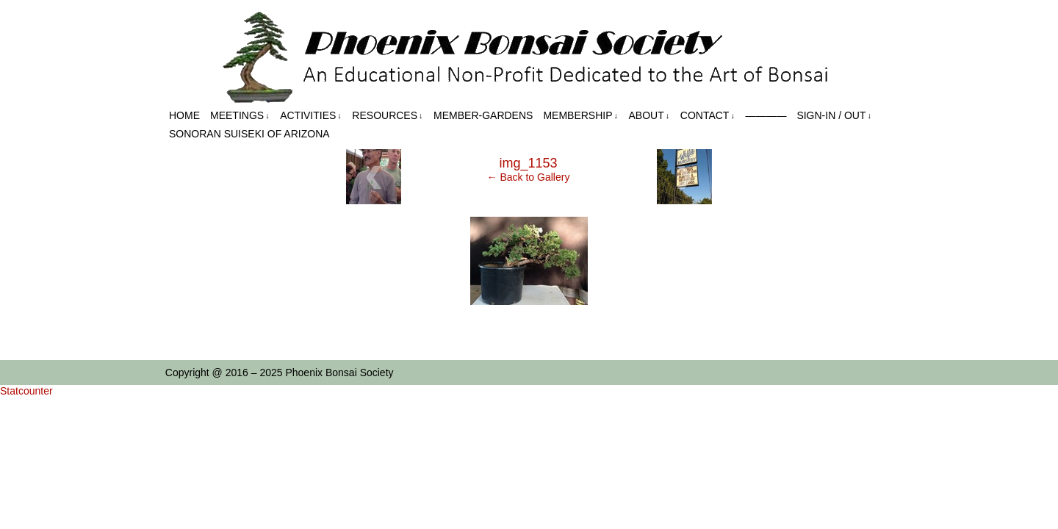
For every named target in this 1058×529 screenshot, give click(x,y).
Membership (580, 116)
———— (765, 115)
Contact (707, 116)
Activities (311, 116)
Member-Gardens (483, 115)
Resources (387, 116)
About (649, 116)
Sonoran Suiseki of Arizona (249, 134)
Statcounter (26, 391)
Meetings (240, 116)
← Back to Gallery (528, 177)
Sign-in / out (833, 116)
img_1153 (528, 163)
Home (184, 115)
